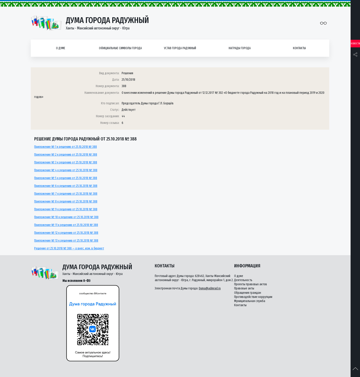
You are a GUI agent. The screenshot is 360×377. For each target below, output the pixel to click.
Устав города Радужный (180, 48)
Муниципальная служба (249, 301)
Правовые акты (244, 288)
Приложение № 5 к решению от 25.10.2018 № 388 (65, 178)
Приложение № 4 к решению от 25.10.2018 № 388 (65, 170)
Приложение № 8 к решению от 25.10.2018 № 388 (65, 201)
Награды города (240, 48)
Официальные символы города (120, 48)
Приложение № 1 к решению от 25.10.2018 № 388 (65, 147)
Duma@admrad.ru (210, 288)
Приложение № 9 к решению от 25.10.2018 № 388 (65, 209)
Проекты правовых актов (250, 284)
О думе (60, 48)
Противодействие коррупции (253, 297)
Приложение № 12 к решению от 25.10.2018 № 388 (66, 233)
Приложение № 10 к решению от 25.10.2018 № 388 (66, 217)
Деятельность (243, 280)
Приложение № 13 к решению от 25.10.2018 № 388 (66, 241)
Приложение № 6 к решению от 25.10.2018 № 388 (65, 186)
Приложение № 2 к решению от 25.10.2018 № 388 (65, 155)
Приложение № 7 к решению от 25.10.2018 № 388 (65, 194)
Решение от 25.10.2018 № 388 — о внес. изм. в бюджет (69, 248)
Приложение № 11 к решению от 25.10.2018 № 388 (66, 225)
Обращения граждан (247, 293)
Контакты (299, 48)
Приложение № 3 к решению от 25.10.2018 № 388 (65, 162)
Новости (355, 43)
